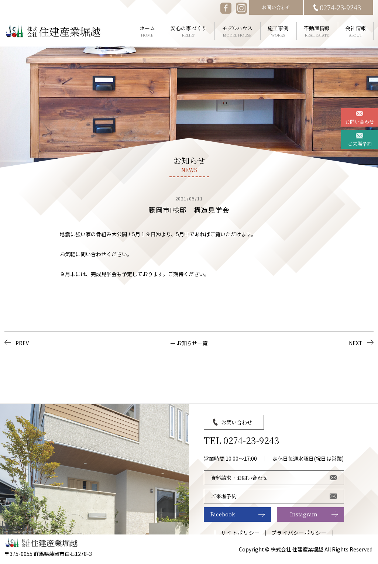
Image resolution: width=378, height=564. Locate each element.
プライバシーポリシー (299, 532)
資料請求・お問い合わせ (239, 477)
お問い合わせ (359, 121)
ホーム (147, 31)
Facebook (222, 514)
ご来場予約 (360, 143)
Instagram (303, 514)
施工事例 (278, 31)
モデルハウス (237, 31)
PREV (22, 343)
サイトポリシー (240, 532)
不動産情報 (317, 31)
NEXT (355, 343)
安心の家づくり (189, 31)
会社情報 (355, 31)
